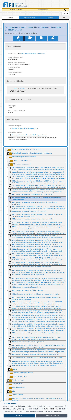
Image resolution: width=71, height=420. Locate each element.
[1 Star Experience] (39, 10)
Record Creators (29, 17)
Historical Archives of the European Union (23, 128)
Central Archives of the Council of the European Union (27, 135)
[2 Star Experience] (41, 10)
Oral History (49, 17)
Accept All (19, 415)
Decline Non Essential (52, 415)
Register (22, 88)
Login (65, 13)
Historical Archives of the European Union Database (21, 4)
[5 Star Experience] (47, 10)
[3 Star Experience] (43, 10)
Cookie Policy (52, 409)
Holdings (10, 17)
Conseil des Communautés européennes (31, 53)
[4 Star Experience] (45, 10)
